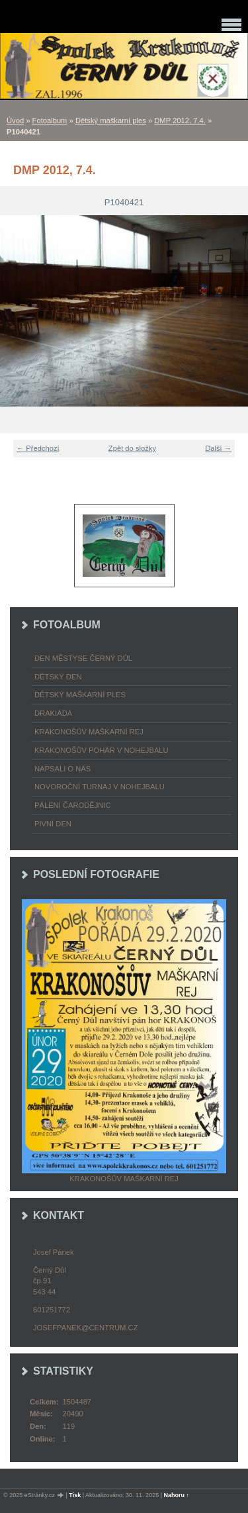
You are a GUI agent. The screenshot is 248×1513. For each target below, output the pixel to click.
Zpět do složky (132, 448)
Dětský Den (58, 677)
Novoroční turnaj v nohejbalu (99, 787)
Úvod (15, 120)
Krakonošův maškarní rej (89, 732)
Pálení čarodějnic (72, 805)
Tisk (75, 1495)
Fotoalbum (49, 120)
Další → (218, 448)
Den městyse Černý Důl (83, 658)
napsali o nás (62, 769)
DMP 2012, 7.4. (180, 120)
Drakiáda (53, 713)
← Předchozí (38, 448)
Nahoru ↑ (177, 1495)
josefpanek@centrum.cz (85, 1328)
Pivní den (52, 824)
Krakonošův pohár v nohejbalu (101, 750)
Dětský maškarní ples (110, 120)
